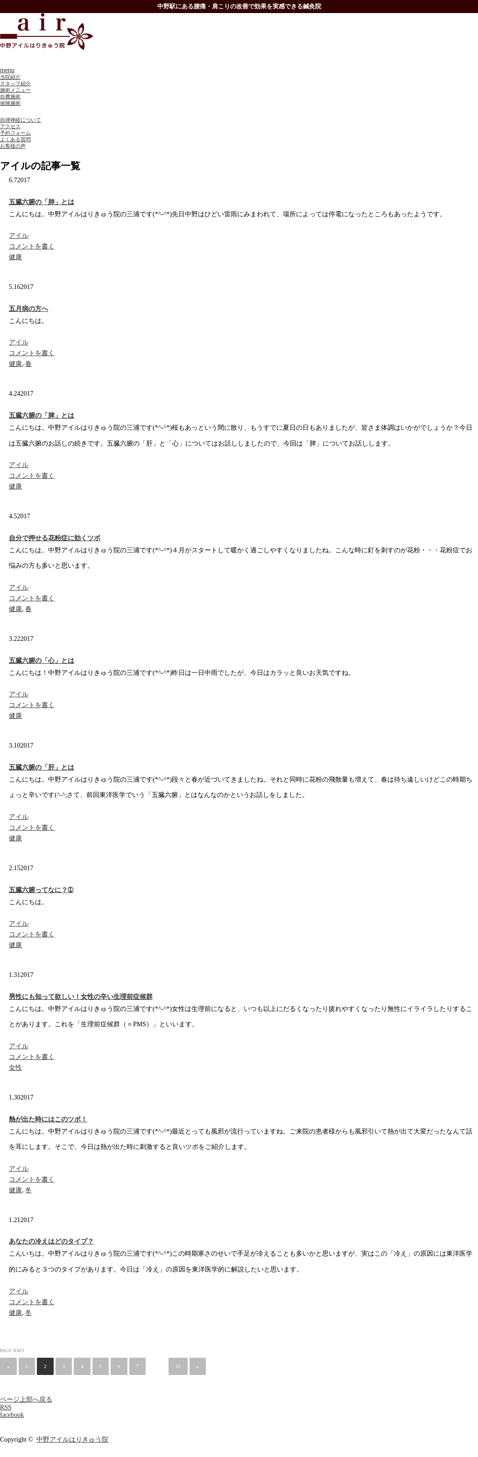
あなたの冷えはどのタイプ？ (51, 1241)
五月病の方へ (28, 308)
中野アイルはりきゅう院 (72, 1439)
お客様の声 (13, 146)
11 (178, 1366)
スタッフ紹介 (15, 83)
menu (7, 70)
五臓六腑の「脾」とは (41, 415)
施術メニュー (15, 90)
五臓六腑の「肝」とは (41, 767)
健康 (15, 257)
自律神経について (20, 120)
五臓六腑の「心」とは (41, 660)
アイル (18, 235)
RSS (6, 1407)
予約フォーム (15, 133)
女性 (15, 1067)
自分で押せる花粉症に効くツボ (54, 538)
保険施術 (10, 103)
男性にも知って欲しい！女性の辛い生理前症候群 (81, 996)
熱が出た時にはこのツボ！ (48, 1119)
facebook (12, 1414)
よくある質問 (15, 139)
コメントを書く (32, 246)
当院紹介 (10, 77)
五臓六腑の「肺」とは (41, 202)
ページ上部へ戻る (26, 1399)
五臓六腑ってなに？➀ (41, 890)
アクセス (10, 126)
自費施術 (10, 96)
